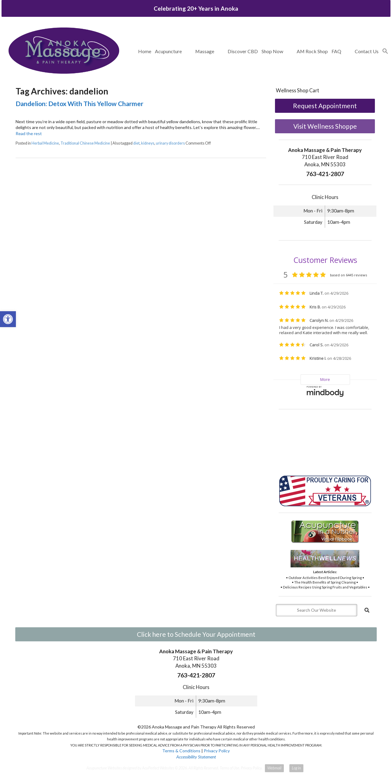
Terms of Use (229, 768)
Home (144, 51)
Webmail (274, 768)
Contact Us (367, 51)
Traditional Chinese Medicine (85, 143)
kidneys (147, 143)
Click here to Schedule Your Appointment (196, 634)
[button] (385, 51)
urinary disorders (170, 143)
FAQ (336, 51)
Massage (204, 51)
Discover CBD (243, 51)
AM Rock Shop (312, 51)
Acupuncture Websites (104, 768)
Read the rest (29, 133)
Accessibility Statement (196, 756)
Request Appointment (325, 105)
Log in (296, 768)
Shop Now (272, 51)
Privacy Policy (217, 750)
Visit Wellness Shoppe (325, 126)
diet (136, 143)
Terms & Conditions (181, 750)
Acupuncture (168, 51)
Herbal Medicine (45, 143)
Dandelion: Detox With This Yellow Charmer (79, 103)
